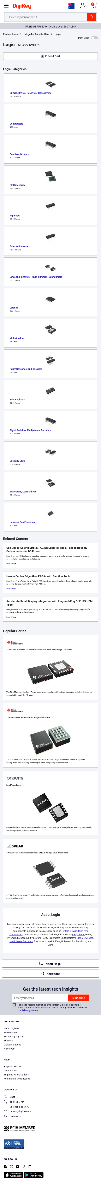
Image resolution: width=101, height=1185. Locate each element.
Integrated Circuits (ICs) (36, 34)
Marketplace (10, 1032)
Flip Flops (79, 934)
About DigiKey (11, 1028)
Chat (9, 1097)
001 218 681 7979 (16, 1107)
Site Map (8, 1040)
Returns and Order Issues (17, 1078)
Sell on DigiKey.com (14, 1036)
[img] (22, 7)
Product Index (10, 34)
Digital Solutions (12, 1044)
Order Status (10, 1070)
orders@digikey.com (17, 1111)
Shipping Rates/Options (16, 1074)
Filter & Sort (52, 56)
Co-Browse (12, 1117)
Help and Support (13, 1066)
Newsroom (9, 1048)
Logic (58, 34)
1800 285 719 (14, 1102)
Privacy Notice (30, 1010)
